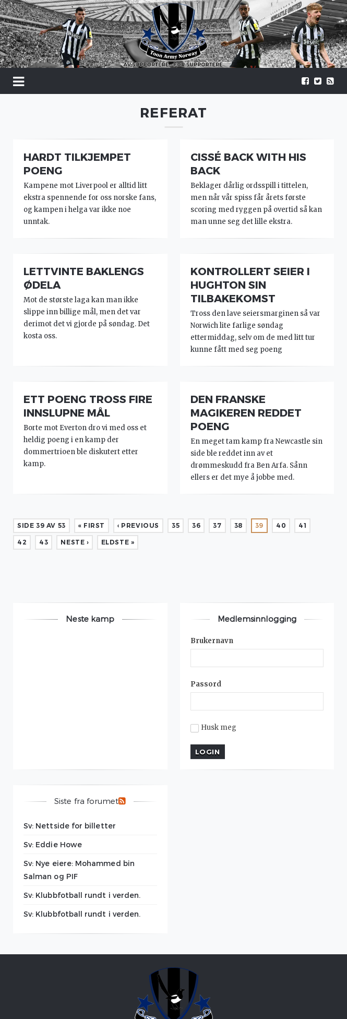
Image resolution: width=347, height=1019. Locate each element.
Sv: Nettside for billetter (69, 825)
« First (91, 525)
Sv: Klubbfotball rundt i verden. (81, 895)
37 (217, 525)
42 (22, 542)
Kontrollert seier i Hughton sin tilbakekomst (250, 284)
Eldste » (118, 542)
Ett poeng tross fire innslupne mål (87, 406)
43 (43, 542)
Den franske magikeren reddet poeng (246, 412)
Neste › (74, 542)
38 (238, 525)
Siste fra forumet (86, 800)
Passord (206, 684)
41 (302, 525)
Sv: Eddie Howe (52, 844)
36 (196, 525)
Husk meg (213, 728)
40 (281, 525)
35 (176, 525)
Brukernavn (212, 640)
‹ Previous (138, 525)
